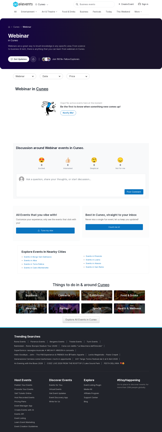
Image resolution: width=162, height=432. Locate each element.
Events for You (55, 385)
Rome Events (20, 341)
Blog (86, 401)
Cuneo (41, 4)
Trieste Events (75, 341)
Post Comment (134, 192)
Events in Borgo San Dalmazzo (38, 257)
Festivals (97, 11)
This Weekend (123, 11)
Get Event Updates (57, 393)
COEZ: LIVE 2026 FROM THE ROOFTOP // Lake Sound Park (73, 363)
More (138, 11)
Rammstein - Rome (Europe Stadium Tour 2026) (35, 346)
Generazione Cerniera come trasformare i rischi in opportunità (42, 359)
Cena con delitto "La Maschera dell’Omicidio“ (81, 346)
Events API (19, 414)
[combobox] (24, 76)
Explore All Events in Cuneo (81, 319)
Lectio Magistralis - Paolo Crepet (103, 354)
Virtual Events (55, 389)
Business (84, 11)
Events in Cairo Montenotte (36, 267)
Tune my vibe (45, 230)
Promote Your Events (23, 389)
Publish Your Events (23, 385)
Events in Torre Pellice (34, 264)
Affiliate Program (91, 393)
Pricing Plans (20, 401)
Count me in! (114, 227)
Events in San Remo (95, 267)
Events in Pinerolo (94, 256)
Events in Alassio (93, 263)
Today (109, 11)
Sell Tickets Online (22, 393)
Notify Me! (68, 113)
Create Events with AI (24, 410)
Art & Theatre (50, 11)
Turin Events (92, 341)
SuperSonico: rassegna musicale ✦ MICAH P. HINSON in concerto (44, 350)
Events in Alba (30, 260)
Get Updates (19, 59)
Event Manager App (23, 406)
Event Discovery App (58, 397)
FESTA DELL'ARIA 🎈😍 (114, 363)
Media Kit (88, 389)
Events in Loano (93, 260)
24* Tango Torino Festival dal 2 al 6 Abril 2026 (96, 359)
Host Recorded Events (24, 397)
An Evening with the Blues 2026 (28, 363)
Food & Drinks (68, 11)
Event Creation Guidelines (26, 426)
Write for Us (54, 401)
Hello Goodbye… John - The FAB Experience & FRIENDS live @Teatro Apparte (49, 354)
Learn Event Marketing (24, 422)
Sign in (143, 4)
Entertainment (29, 11)
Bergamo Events (57, 341)
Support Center (91, 397)
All (15, 11)
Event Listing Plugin (92, 385)
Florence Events (38, 341)
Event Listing (20, 418)
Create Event (126, 4)
